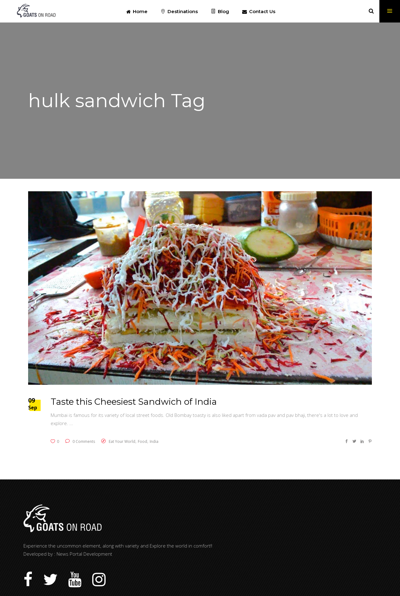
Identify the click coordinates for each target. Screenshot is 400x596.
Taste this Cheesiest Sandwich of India (134, 401)
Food (142, 441)
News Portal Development (84, 554)
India (154, 441)
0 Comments (80, 441)
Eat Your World (122, 441)
